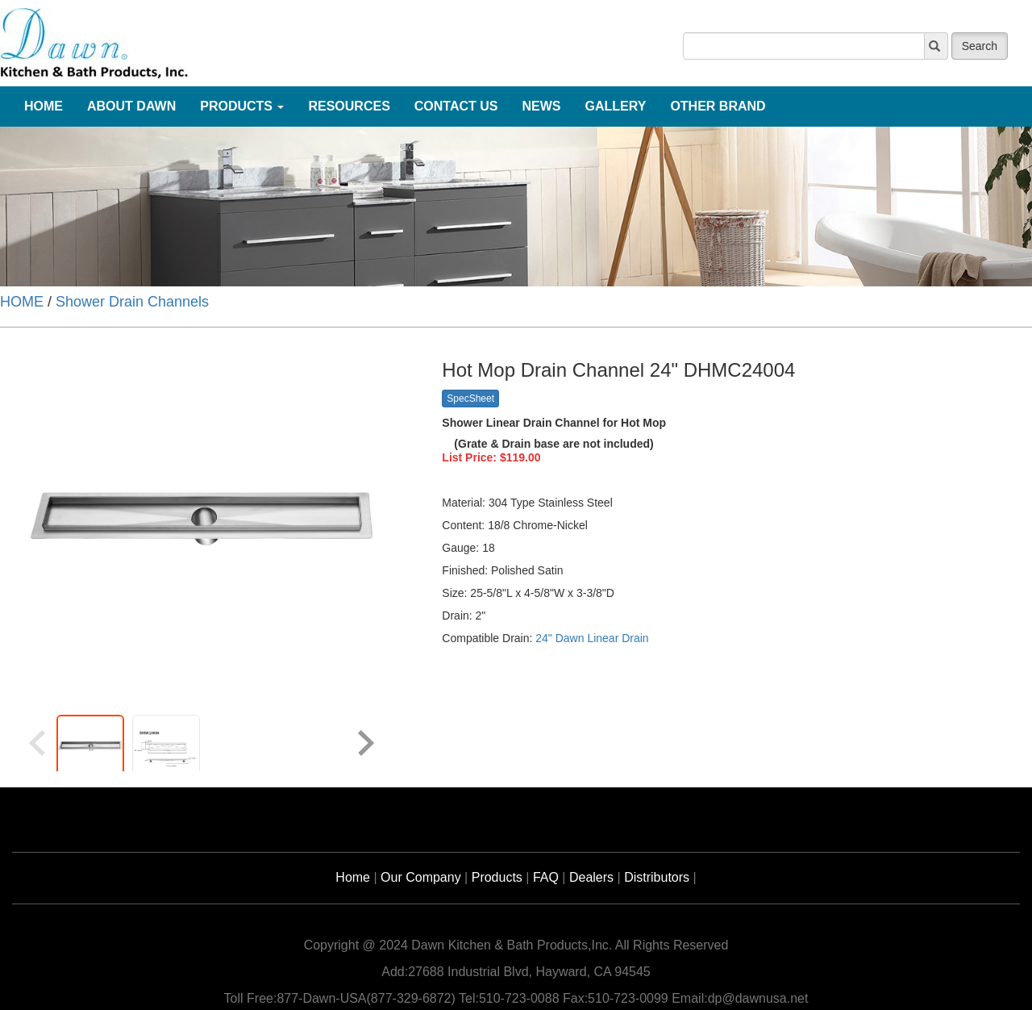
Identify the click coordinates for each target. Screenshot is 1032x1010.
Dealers (591, 877)
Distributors (656, 877)
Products (497, 877)
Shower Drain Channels (132, 302)
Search (979, 46)
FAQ (546, 877)
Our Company (421, 877)
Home (352, 877)
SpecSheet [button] (470, 398)
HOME (22, 302)
